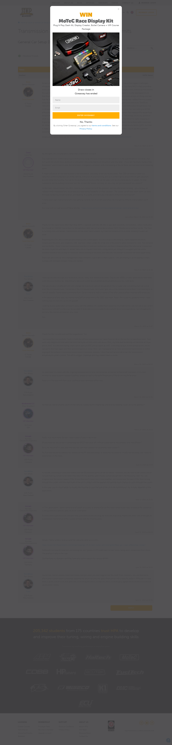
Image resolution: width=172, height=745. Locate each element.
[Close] (118, 9)
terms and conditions (101, 125)
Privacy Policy (86, 129)
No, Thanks (86, 121)
